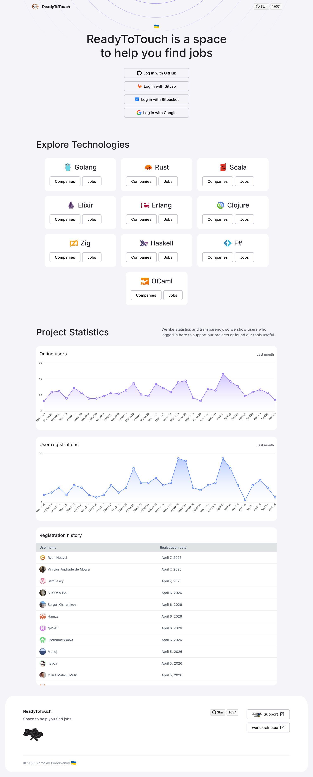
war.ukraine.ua (268, 727)
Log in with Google (157, 112)
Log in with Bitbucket (157, 99)
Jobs (91, 181)
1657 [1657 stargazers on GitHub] (276, 6)
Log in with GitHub (156, 73)
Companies (65, 181)
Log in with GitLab (156, 86)
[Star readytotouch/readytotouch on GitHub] (261, 7)
